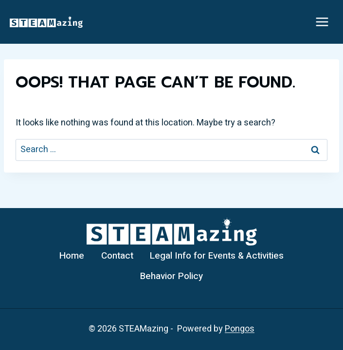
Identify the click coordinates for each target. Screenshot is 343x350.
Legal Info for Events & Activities (217, 255)
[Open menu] (321, 22)
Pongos (239, 328)
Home (71, 255)
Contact (117, 255)
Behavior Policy (171, 276)
